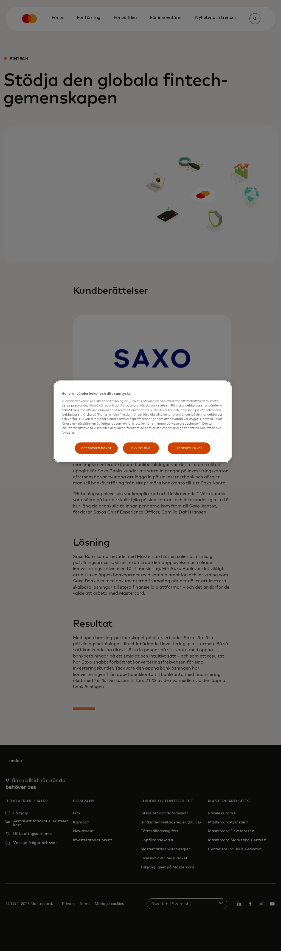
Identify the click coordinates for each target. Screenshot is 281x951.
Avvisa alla (141, 448)
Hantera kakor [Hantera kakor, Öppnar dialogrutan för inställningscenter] (188, 448)
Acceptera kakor (96, 448)
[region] (142, 421)
